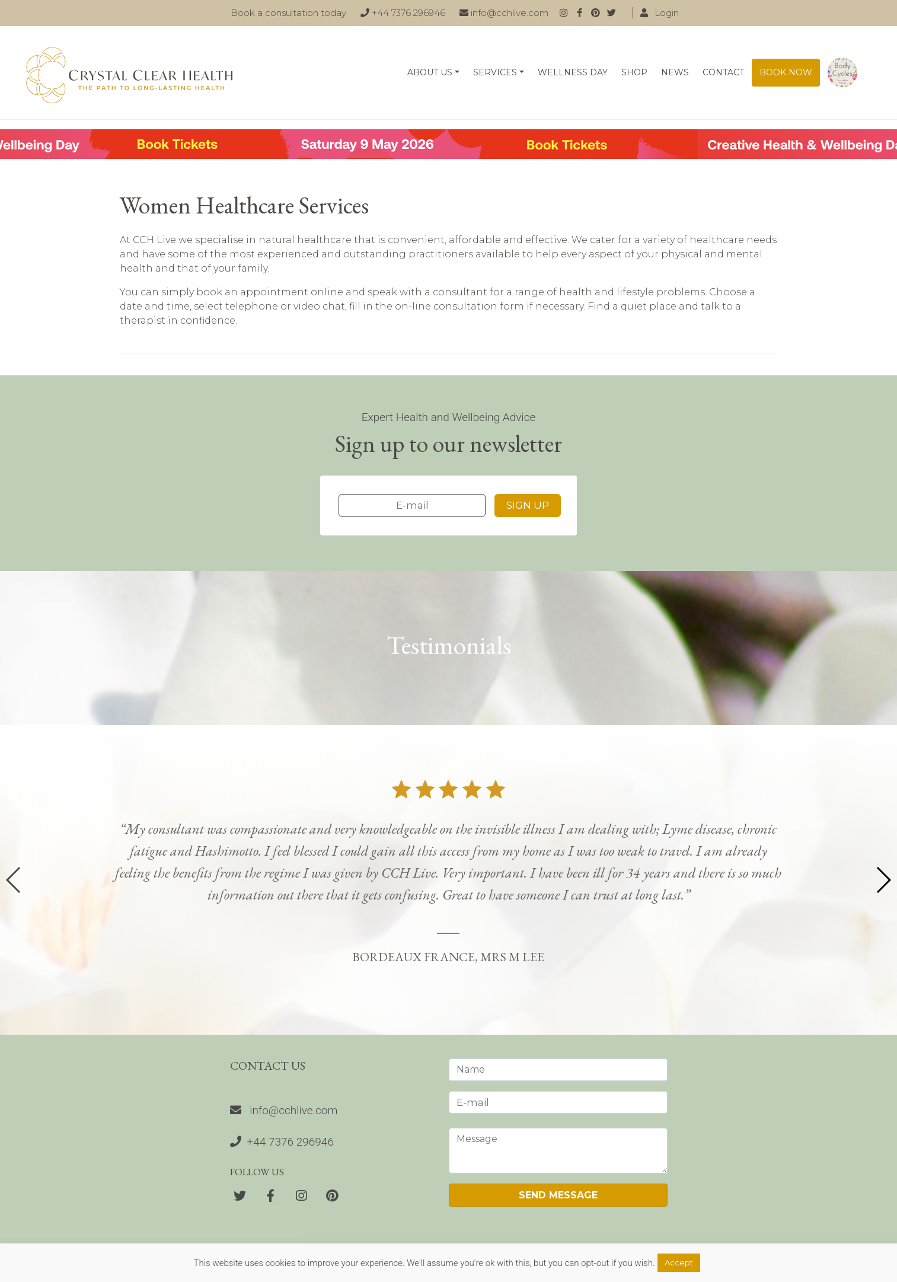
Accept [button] (679, 1262)
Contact (723, 72)
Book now (785, 72)
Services (495, 72)
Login (659, 12)
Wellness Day (573, 72)
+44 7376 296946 (402, 12)
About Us (429, 72)
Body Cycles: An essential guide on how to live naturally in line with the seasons (842, 72)
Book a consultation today (288, 12)
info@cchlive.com (503, 12)
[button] (883, 880)
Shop (634, 72)
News (675, 72)
